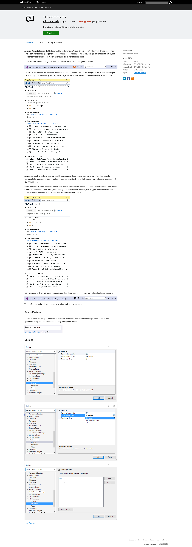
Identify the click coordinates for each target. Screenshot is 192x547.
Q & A (40, 42)
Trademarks (165, 540)
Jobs (139, 540)
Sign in (139, 2)
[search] (156, 2)
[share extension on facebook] (128, 79)
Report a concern (140, 73)
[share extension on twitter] (124, 79)
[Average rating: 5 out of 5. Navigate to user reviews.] (86, 21)
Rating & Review (54, 42)
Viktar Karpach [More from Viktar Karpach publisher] (51, 21)
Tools (36, 7)
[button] (51, 33)
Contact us (132, 540)
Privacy (145, 540)
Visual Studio (26, 7)
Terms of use (154, 540)
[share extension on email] (132, 79)
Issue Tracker (29, 523)
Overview (29, 42)
